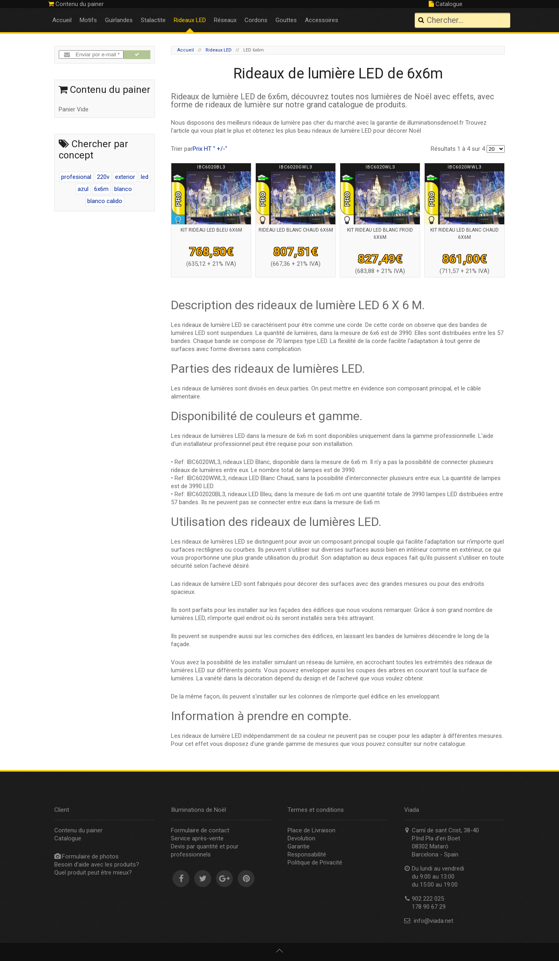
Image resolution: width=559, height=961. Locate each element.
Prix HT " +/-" (210, 148)
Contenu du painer (76, 4)
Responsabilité (307, 854)
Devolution (301, 838)
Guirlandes (119, 20)
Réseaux (225, 20)
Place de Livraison (311, 830)
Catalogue (445, 4)
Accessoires (321, 20)
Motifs (88, 20)
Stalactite (153, 20)
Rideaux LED (190, 20)
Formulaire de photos (90, 856)
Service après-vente (197, 838)
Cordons (256, 20)
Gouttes (286, 20)
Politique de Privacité (315, 862)
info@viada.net (433, 920)
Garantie (299, 846)
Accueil (62, 20)
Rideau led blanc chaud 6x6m (296, 230)
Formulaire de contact (200, 830)
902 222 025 (486, 4)
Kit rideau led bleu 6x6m (211, 230)
